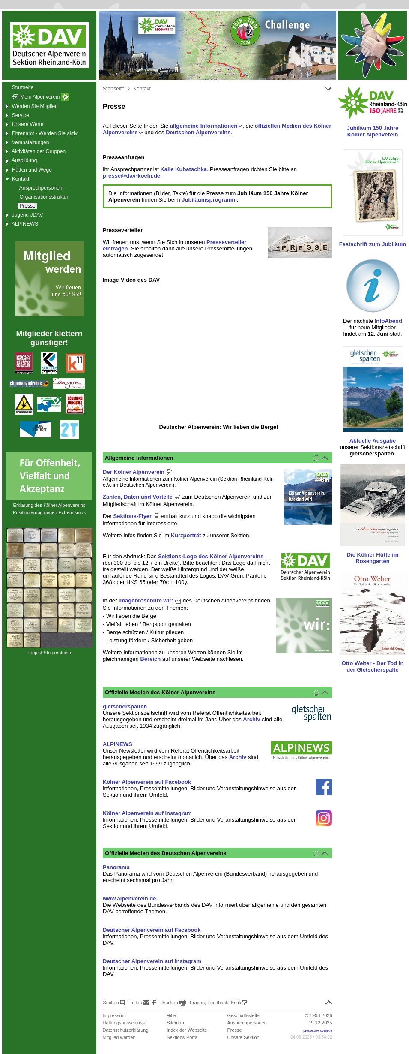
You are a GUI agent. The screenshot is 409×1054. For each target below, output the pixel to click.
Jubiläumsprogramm (209, 199)
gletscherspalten (125, 706)
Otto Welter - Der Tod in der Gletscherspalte (373, 666)
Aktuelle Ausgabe (372, 440)
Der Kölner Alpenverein (138, 472)
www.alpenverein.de (129, 898)
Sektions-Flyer (136, 516)
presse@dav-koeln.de (131, 175)
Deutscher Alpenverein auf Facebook (152, 930)
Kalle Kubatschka (183, 169)
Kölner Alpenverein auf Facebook (147, 782)
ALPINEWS (117, 744)
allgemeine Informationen (206, 126)
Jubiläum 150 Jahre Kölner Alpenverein (373, 131)
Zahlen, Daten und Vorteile (142, 497)
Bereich (150, 659)
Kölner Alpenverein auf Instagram (147, 813)
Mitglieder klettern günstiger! (49, 338)
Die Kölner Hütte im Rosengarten (373, 557)
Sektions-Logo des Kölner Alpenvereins (210, 556)
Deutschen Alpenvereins (198, 132)
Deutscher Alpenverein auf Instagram (152, 961)
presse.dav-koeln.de (317, 1030)
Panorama (116, 867)
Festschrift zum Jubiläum (372, 244)
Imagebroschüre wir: (150, 600)
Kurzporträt (186, 535)
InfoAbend (388, 321)
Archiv (251, 719)
